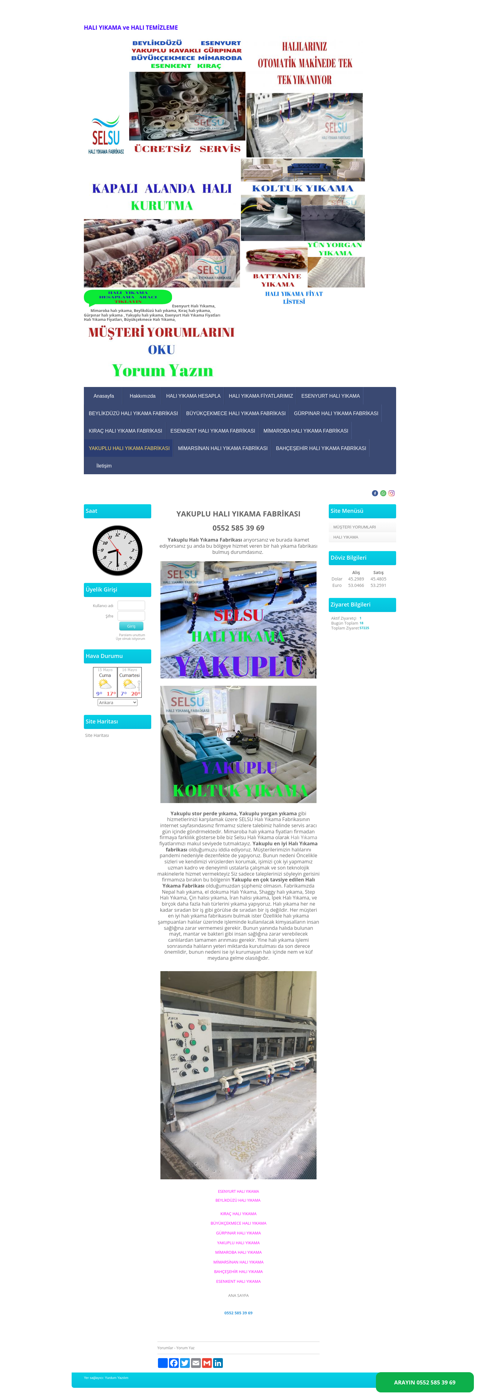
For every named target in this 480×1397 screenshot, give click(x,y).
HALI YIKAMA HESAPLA (193, 396)
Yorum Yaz (185, 1347)
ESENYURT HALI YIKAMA (330, 396)
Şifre (109, 616)
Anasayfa (104, 396)
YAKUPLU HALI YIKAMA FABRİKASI (129, 448)
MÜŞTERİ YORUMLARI (354, 527)
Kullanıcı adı (103, 606)
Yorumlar (165, 1347)
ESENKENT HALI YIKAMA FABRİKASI (213, 431)
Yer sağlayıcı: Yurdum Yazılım (106, 1378)
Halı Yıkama (304, 837)
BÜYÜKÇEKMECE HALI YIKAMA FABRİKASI (236, 413)
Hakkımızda (143, 396)
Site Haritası (97, 735)
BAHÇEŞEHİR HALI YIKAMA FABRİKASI (321, 448)
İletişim (104, 465)
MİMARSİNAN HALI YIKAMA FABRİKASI (223, 448)
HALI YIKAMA (345, 537)
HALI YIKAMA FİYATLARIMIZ (261, 396)
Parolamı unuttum (132, 635)
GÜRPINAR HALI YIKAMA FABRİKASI (336, 413)
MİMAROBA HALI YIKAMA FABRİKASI (306, 431)
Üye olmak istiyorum (130, 639)
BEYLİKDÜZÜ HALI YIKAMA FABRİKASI (133, 413)
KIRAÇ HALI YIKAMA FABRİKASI (125, 431)
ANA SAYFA (238, 1295)
